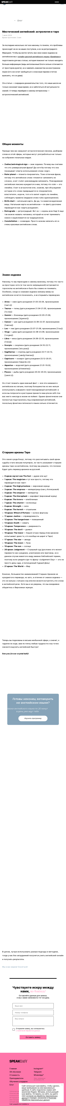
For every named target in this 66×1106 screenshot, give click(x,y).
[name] (33, 1006)
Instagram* (38, 1068)
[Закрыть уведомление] (62, 1085)
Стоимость (15, 1075)
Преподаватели (16, 1078)
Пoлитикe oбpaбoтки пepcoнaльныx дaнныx (39, 1099)
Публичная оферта (16, 1091)
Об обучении (15, 1072)
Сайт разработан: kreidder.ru (19, 1104)
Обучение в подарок (19, 1081)
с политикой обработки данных (28, 1030)
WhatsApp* (39, 1075)
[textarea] (33, 1021)
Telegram (38, 1072)
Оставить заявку (33, 1037)
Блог (19, 20)
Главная (13, 1068)
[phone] (33, 1012)
